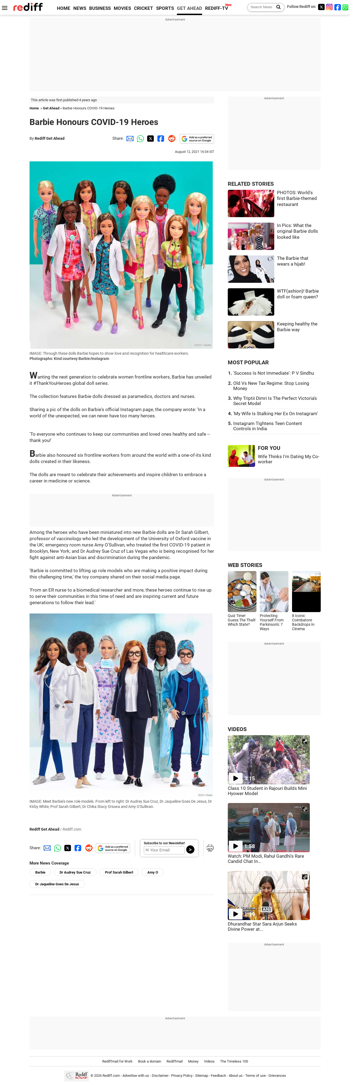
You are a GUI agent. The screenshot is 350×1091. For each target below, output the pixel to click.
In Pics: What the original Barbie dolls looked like (297, 231)
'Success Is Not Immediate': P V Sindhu (273, 373)
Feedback (218, 1075)
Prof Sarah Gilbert (119, 872)
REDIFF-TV (216, 8)
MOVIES (122, 8)
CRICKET (143, 8)
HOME (63, 8)
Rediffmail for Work (117, 1061)
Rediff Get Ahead (50, 138)
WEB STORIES (245, 565)
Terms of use (255, 1075)
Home (34, 108)
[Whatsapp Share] (139, 138)
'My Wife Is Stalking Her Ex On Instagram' (275, 413)
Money (193, 1061)
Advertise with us (135, 1075)
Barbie (40, 872)
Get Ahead (51, 108)
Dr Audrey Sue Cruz (75, 872)
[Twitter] (321, 7)
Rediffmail (175, 1061)
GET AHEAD (189, 8)
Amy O (152, 872)
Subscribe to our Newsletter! (164, 843)
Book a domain (149, 1061)
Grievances (277, 1075)
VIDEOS (237, 729)
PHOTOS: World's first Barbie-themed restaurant (297, 198)
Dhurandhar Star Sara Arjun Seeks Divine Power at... (262, 926)
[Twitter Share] (150, 138)
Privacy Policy (181, 1075)
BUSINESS (100, 8)
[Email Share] (129, 138)
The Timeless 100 (234, 1061)
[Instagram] (329, 7)
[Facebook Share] (160, 138)
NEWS (79, 8)
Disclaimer (160, 1075)
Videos (209, 1061)
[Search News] (277, 7)
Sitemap (201, 1075)
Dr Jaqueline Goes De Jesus (57, 884)
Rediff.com (111, 1075)
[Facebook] (338, 7)
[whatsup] (346, 7)
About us (236, 1075)
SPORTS (165, 8)
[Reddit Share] (170, 138)
